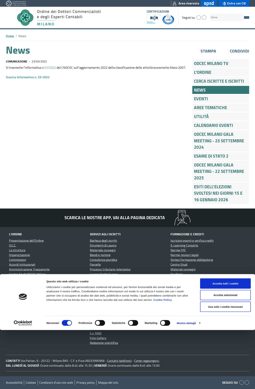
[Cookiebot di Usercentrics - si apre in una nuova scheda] (22, 382)
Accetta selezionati (225, 354)
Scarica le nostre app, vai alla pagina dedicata (114, 217)
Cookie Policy (162, 358)
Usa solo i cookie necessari (225, 365)
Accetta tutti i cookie (225, 342)
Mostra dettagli (186, 381)
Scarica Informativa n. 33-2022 (28, 77)
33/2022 (50, 67)
